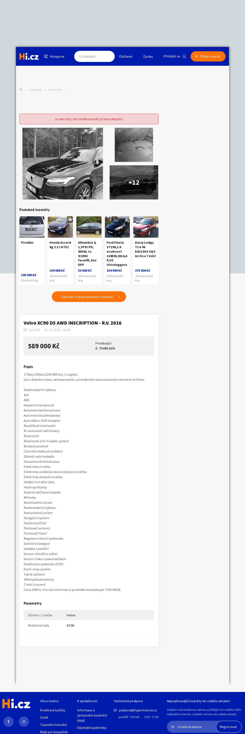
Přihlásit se (172, 56)
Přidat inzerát (210, 56)
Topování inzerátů (53, 724)
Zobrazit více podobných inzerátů (86, 296)
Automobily (35, 89)
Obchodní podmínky (91, 727)
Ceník (44, 717)
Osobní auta (55, 89)
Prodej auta (107, 348)
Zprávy (148, 56)
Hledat (107, 56)
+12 (134, 182)
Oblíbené (125, 56)
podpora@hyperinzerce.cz (138, 710)
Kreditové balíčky (52, 710)
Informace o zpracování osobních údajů (92, 715)
